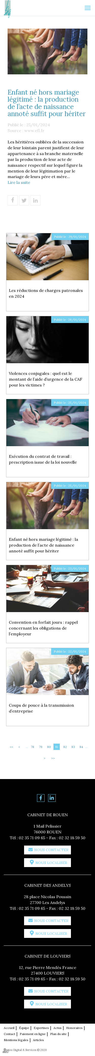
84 (81, 747)
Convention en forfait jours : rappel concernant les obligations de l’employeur (43, 628)
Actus (57, 1028)
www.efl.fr (34, 130)
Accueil (9, 1028)
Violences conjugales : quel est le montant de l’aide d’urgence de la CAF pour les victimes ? (45, 379)
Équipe (24, 1028)
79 (40, 747)
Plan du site (58, 1034)
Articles (38, 1040)
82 (65, 747)
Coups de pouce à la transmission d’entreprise (41, 708)
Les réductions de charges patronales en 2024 (46, 293)
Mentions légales (16, 1040)
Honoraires (74, 1028)
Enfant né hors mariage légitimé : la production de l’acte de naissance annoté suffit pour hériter (43, 545)
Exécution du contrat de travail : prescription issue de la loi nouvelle (43, 459)
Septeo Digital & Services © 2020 (25, 1050)
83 (73, 747)
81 (56, 747)
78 (32, 747)
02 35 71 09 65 (32, 837)
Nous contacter (51, 850)
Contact (9, 1034)
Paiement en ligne (33, 1034)
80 (49, 747)
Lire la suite (19, 182)
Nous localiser (51, 862)
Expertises (41, 1028)
